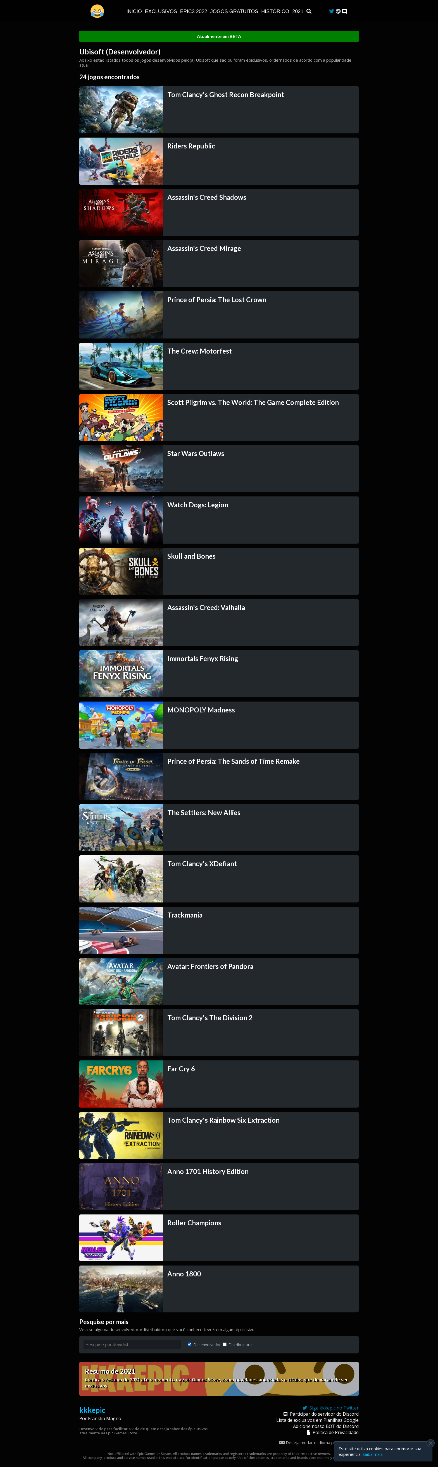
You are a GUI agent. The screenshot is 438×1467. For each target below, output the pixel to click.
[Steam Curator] (338, 11)
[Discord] (344, 11)
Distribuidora (237, 1344)
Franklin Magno (104, 1418)
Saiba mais (373, 1454)
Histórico (276, 11)
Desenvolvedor (204, 1344)
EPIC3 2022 (194, 11)
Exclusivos (161, 11)
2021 (298, 11)
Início (135, 11)
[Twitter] (331, 11)
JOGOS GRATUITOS (235, 11)
